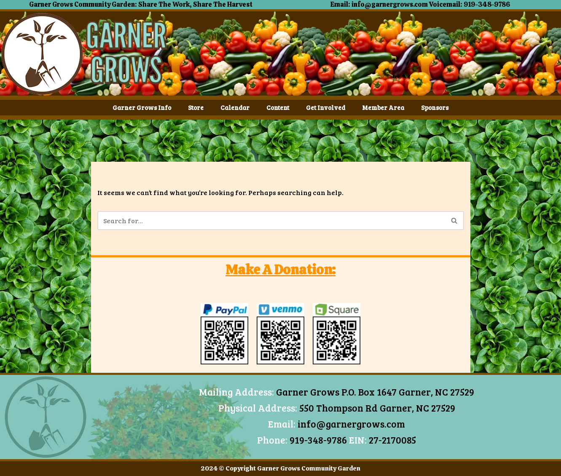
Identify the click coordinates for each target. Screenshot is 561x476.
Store (196, 107)
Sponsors (434, 107)
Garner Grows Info (142, 107)
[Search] (271, 220)
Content (277, 107)
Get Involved (325, 107)
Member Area (383, 107)
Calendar (235, 107)
